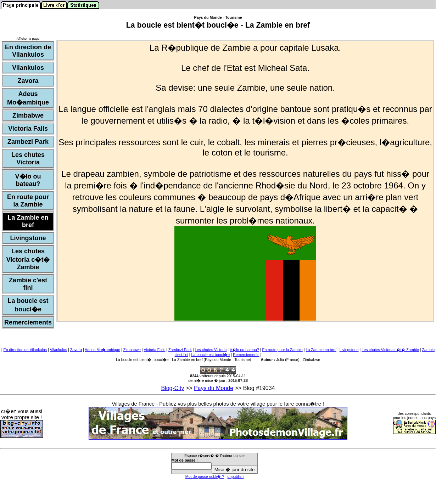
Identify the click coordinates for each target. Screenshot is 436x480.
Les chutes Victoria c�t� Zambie (390, 350)
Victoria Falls (155, 350)
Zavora (76, 350)
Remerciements (246, 354)
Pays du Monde (213, 388)
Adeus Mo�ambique (102, 350)
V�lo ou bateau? (244, 350)
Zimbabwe (132, 350)
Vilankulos (58, 350)
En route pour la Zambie (282, 350)
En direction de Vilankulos (25, 350)
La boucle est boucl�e (210, 354)
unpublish (236, 476)
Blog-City (172, 388)
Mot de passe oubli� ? (204, 476)
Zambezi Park (180, 350)
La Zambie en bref (321, 350)
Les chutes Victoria (211, 350)
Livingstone (349, 350)
